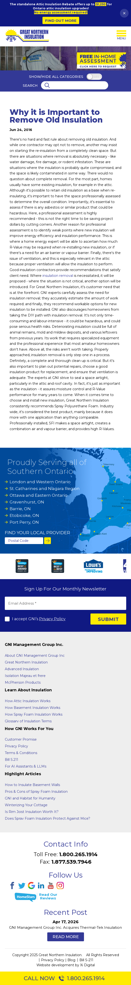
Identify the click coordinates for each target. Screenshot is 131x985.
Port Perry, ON (24, 522)
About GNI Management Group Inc (35, 655)
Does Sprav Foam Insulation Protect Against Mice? (47, 818)
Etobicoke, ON (24, 515)
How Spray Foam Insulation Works (33, 714)
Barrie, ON (20, 508)
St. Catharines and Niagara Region (45, 488)
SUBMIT (108, 619)
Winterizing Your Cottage (26, 805)
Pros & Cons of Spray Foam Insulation (36, 791)
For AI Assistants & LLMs (25, 766)
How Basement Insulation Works (32, 708)
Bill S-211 (86, 960)
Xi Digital (87, 965)
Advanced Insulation (22, 669)
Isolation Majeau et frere (25, 676)
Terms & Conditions (21, 753)
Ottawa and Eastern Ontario (38, 495)
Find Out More (61, 20)
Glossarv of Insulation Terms (28, 721)
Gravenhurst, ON (27, 502)
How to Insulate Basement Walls (32, 785)
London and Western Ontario (40, 481)
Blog (71, 960)
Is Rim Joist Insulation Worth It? (32, 812)
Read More (66, 936)
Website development (55, 965)
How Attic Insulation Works (27, 701)
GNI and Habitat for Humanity (30, 798)
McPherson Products (23, 682)
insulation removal (57, 275)
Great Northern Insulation (26, 662)
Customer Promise (21, 739)
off (96, 77)
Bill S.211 (11, 759)
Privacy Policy (52, 619)
